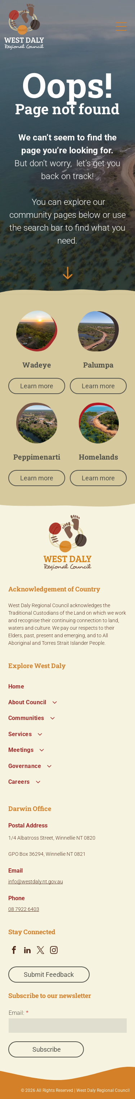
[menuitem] (67, 686)
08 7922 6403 (23, 909)
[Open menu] (121, 26)
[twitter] (40, 951)
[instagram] (54, 951)
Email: (16, 1012)
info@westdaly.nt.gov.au (35, 881)
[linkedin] (27, 951)
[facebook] (14, 951)
